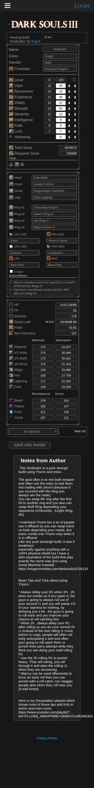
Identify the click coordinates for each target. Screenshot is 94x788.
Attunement (21, 91)
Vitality (17, 103)
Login (82, 6)
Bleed (16, 400)
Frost (15, 412)
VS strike (18, 352)
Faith (16, 125)
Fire (14, 375)
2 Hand (18, 271)
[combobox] (33, 431)
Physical (17, 347)
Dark (15, 387)
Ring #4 (16, 227)
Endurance (20, 97)
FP (13, 310)
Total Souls (20, 148)
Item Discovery (22, 333)
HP (14, 305)
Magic (16, 370)
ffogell (35, 41)
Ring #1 (16, 207)
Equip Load (19, 322)
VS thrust (18, 364)
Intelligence (21, 120)
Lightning (18, 381)
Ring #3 (16, 220)
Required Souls (24, 153)
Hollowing (19, 137)
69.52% (50, 321)
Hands (16, 190)
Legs (15, 197)
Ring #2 (16, 214)
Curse (16, 417)
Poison (16, 406)
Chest (15, 184)
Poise (15, 327)
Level (16, 80)
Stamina (17, 316)
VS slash (18, 358)
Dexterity (19, 114)
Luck (15, 131)
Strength (18, 108)
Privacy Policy (47, 738)
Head (15, 177)
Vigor (16, 86)
